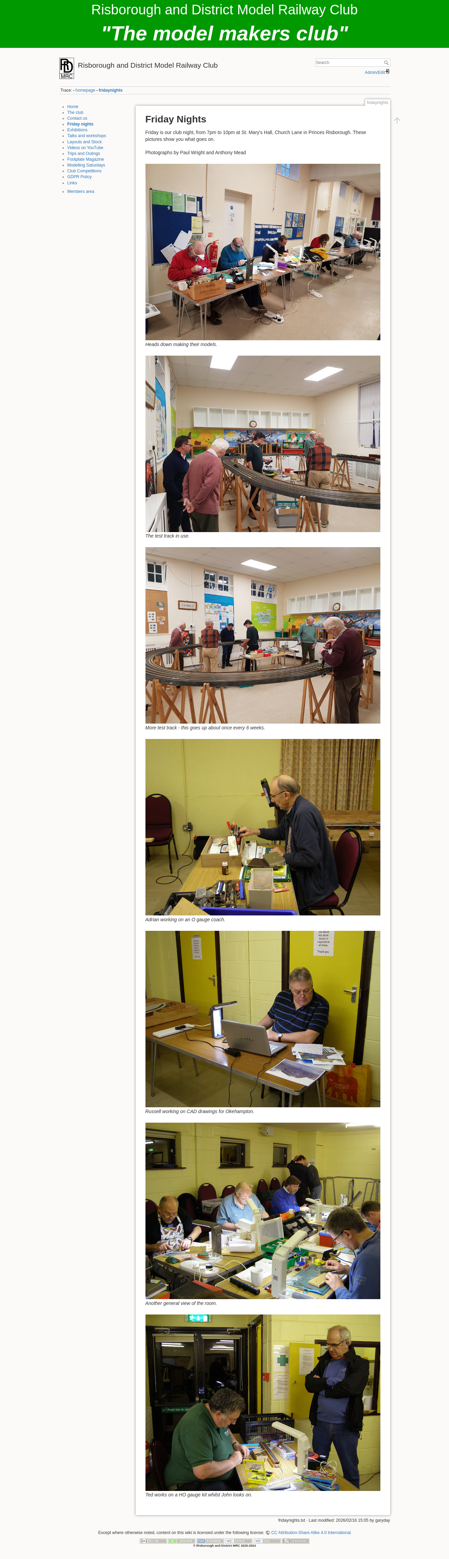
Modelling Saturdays (86, 165)
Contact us (77, 118)
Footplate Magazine (85, 159)
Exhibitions (77, 130)
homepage (85, 90)
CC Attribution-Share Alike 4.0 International (311, 1532)
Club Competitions (84, 171)
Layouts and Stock (84, 142)
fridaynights (111, 90)
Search (387, 62)
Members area (80, 191)
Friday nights (80, 124)
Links (72, 183)
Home (73, 106)
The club (75, 112)
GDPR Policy (79, 176)
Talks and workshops (86, 135)
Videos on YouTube (85, 147)
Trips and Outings (83, 153)
